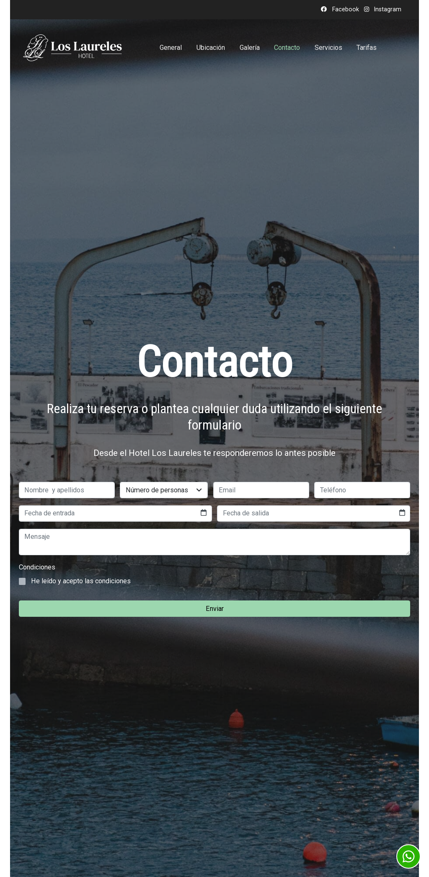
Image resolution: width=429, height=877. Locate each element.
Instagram (386, 9)
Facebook (345, 9)
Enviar (215, 609)
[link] (72, 48)
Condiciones (37, 567)
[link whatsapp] (408, 856)
